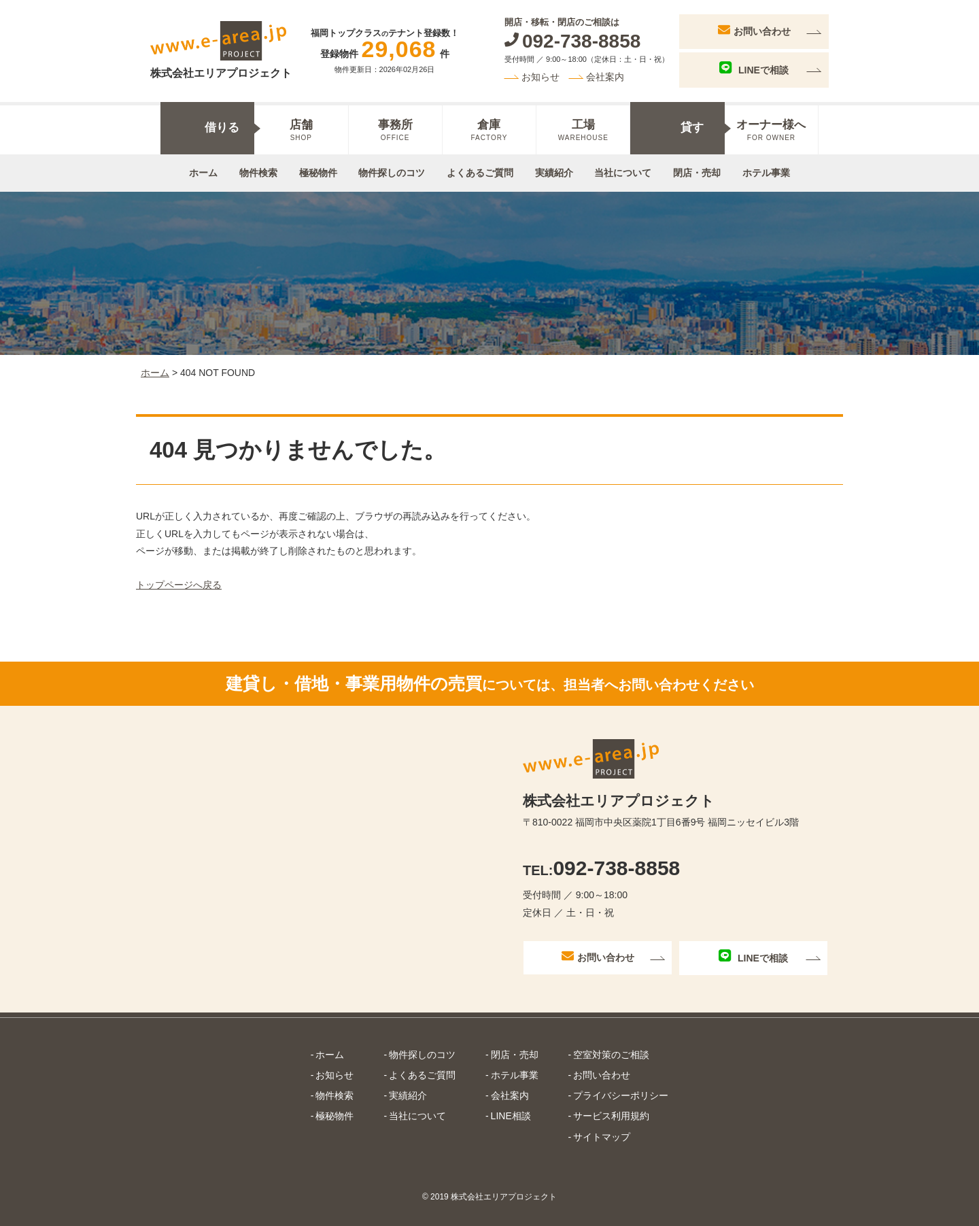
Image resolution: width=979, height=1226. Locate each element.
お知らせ (540, 76)
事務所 (395, 130)
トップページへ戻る (179, 584)
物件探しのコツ (391, 172)
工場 (583, 130)
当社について (622, 172)
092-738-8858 (601, 868)
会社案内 (605, 76)
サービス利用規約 (611, 1115)
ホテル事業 (766, 172)
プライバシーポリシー (620, 1095)
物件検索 (258, 172)
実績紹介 (554, 172)
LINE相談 (511, 1115)
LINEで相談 (754, 68)
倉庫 (489, 130)
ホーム (203, 172)
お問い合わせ (754, 30)
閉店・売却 (697, 172)
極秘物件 (318, 172)
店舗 (301, 130)
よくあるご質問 (480, 172)
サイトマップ (601, 1136)
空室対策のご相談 (611, 1054)
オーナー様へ (771, 130)
